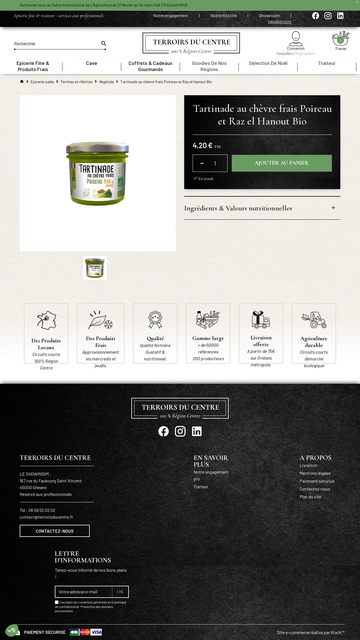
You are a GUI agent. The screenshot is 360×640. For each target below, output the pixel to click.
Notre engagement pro (211, 475)
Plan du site (310, 496)
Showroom (270, 15)
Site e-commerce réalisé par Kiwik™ (311, 632)
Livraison (308, 465)
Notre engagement (171, 15)
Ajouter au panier (282, 163)
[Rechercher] (60, 43)
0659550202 (279, 22)
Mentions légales (315, 473)
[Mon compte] (295, 38)
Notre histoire (224, 15)
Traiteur (201, 486)
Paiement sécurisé (317, 481)
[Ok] (103, 43)
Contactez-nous (55, 531)
